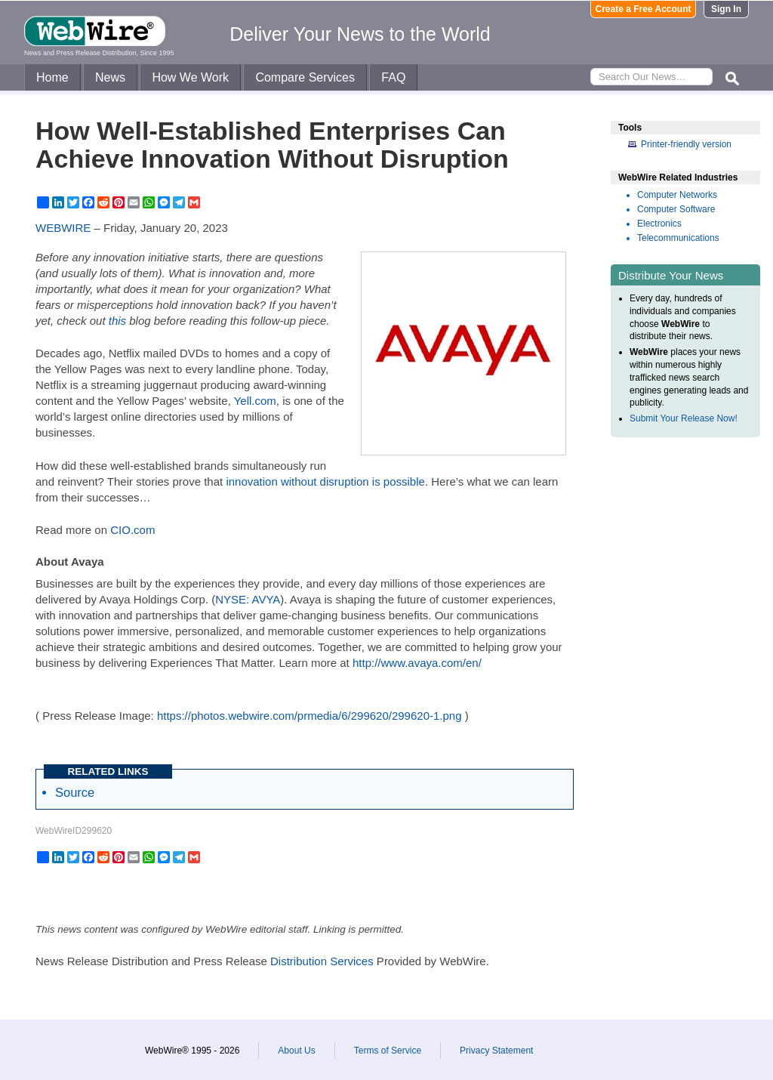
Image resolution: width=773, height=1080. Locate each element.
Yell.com (255, 400)
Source (74, 792)
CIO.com (132, 529)
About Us (296, 1050)
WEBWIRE (63, 227)
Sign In (726, 9)
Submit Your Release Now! (684, 418)
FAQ (393, 77)
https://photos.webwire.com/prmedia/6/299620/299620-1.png (309, 715)
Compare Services (305, 77)
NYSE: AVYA (247, 599)
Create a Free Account (643, 9)
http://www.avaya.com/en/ (417, 662)
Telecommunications (678, 238)
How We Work (190, 77)
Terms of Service (387, 1050)
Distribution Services (322, 961)
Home (52, 77)
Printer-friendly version (686, 144)
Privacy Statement (496, 1050)
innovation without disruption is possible (325, 481)
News (110, 77)
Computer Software (676, 209)
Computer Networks (677, 195)
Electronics (659, 223)
